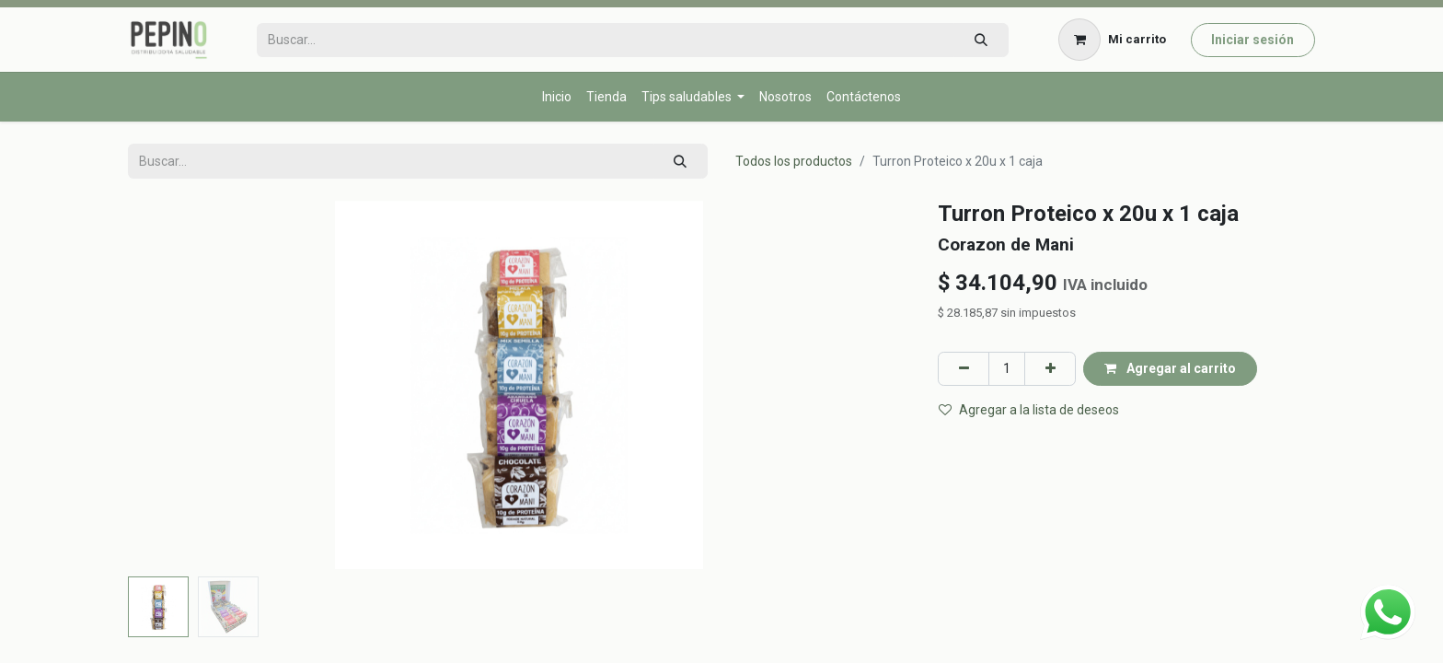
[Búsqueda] (980, 40)
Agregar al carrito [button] (1170, 368)
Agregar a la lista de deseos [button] (1029, 409)
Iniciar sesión (1252, 39)
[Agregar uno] (1050, 369)
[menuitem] (557, 97)
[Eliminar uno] (963, 369)
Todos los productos (793, 161)
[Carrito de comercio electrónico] (1112, 39)
